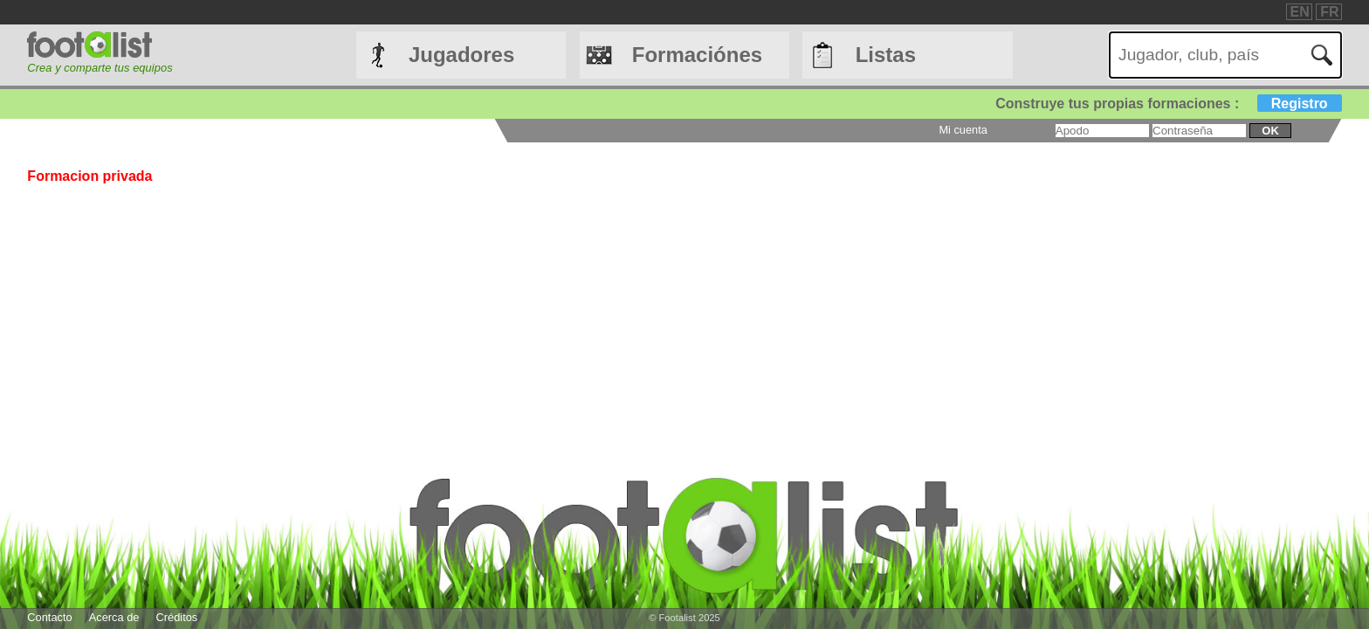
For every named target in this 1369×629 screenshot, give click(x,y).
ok (1270, 130)
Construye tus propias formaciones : (1168, 103)
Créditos (177, 617)
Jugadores (461, 54)
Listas (886, 54)
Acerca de (114, 617)
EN (1300, 11)
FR (1329, 11)
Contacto (49, 617)
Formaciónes (697, 54)
